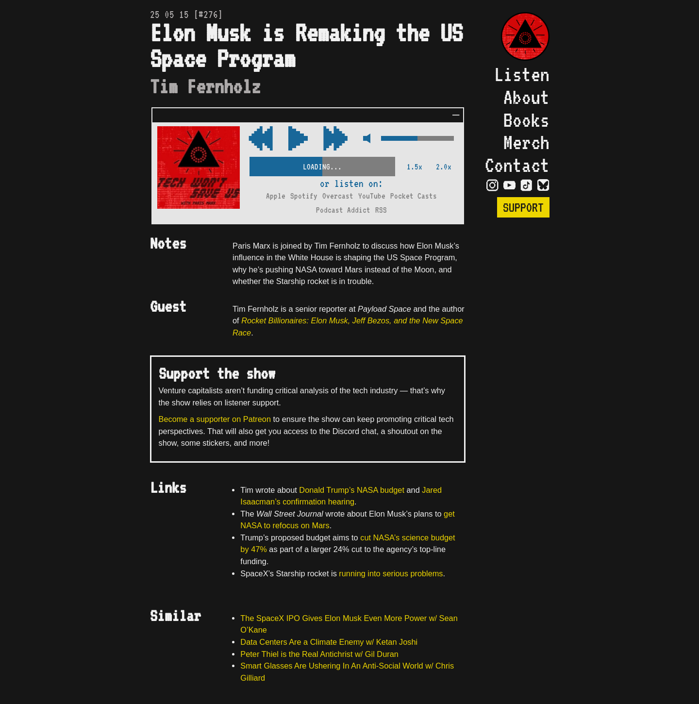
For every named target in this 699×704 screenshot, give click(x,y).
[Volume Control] (417, 139)
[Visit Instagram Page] (492, 184)
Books (526, 120)
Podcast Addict (343, 210)
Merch (526, 142)
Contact (517, 165)
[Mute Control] (364, 139)
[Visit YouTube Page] (509, 184)
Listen (521, 74)
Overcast (337, 196)
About (526, 97)
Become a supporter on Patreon (215, 419)
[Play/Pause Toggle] (298, 139)
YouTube (371, 196)
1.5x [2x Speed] (414, 166)
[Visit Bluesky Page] (543, 184)
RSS (381, 210)
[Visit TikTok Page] (526, 184)
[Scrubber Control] (322, 165)
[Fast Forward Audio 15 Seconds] (261, 139)
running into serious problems (391, 573)
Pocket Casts (413, 196)
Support (523, 207)
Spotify (303, 196)
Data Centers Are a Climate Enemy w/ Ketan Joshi (328, 641)
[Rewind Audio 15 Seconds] (335, 139)
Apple (275, 196)
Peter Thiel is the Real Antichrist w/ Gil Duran (319, 654)
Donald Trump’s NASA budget (351, 490)
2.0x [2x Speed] (443, 166)
